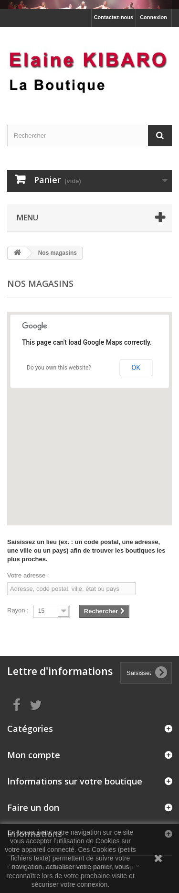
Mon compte (33, 755)
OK (136, 367)
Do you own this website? (59, 367)
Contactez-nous (114, 17)
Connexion (153, 17)
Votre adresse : (28, 575)
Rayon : (18, 610)
